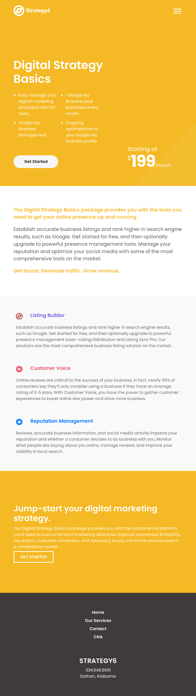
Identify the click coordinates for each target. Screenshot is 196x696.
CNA (98, 637)
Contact (98, 629)
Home (98, 612)
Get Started (36, 161)
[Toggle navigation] (175, 11)
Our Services (98, 620)
